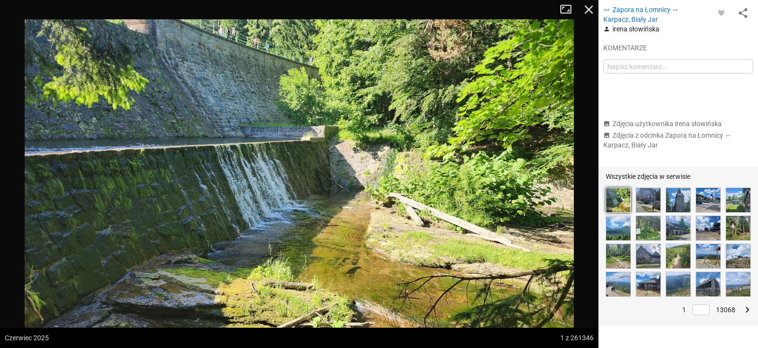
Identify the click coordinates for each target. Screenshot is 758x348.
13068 (725, 310)
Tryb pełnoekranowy (569, 9)
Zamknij (588, 9)
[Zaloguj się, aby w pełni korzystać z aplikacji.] (721, 12)
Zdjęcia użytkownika (662, 124)
